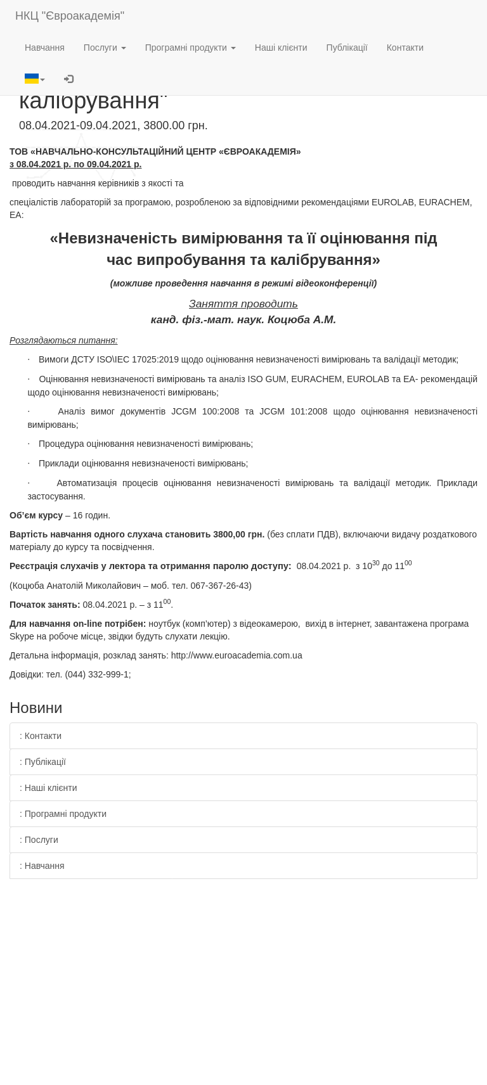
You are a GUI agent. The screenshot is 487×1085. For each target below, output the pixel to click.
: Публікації (43, 762)
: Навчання (42, 866)
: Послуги (39, 840)
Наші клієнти (281, 47)
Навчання (45, 47)
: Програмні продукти (63, 814)
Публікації (347, 47)
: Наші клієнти (48, 788)
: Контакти (41, 736)
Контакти (405, 47)
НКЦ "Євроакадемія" (69, 16)
